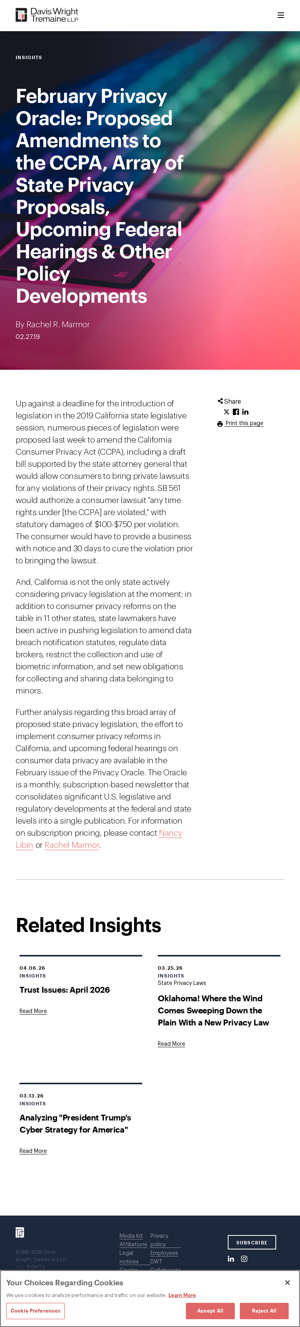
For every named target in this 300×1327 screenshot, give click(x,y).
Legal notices (129, 1258)
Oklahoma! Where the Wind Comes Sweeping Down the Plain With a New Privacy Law (213, 1010)
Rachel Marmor (72, 845)
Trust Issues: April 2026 (65, 989)
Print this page (243, 423)
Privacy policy (159, 1240)
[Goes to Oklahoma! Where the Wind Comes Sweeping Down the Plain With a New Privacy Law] (171, 1044)
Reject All (264, 1311)
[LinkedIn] (231, 1259)
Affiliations (133, 1245)
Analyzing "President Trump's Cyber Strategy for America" (75, 1123)
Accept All (210, 1311)
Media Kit (131, 1236)
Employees (164, 1253)
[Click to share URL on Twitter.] (226, 412)
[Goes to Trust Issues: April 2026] (33, 1011)
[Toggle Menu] (280, 15)
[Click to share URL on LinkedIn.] (245, 412)
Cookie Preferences (36, 1311)
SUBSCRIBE (252, 1242)
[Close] (287, 1282)
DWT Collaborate (165, 1266)
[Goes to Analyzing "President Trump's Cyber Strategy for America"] (33, 1151)
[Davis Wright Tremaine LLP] (47, 15)
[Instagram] (244, 1259)
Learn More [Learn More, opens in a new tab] (182, 1295)
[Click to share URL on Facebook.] (236, 412)
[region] (150, 1298)
